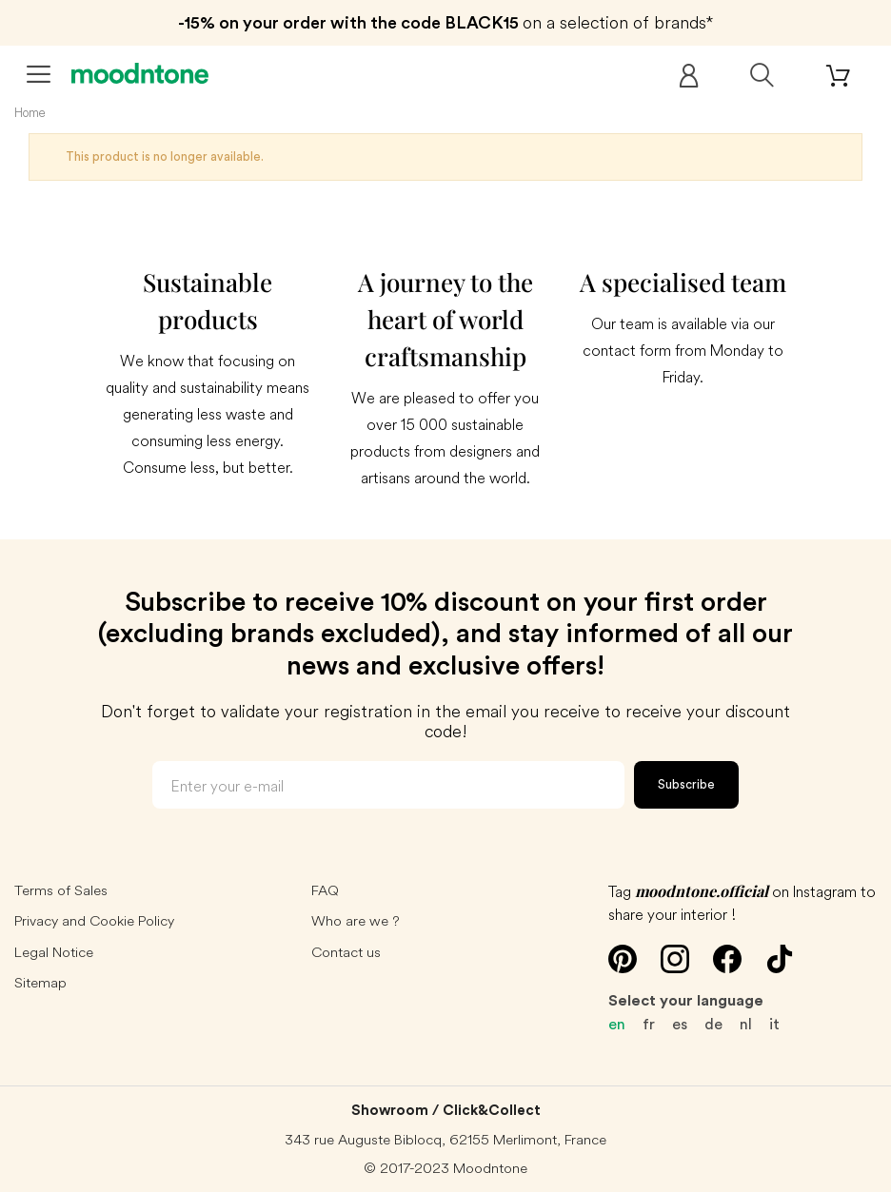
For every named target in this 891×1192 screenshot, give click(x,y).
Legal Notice (53, 952)
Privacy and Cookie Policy (94, 920)
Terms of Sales (61, 890)
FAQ (325, 890)
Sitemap (40, 982)
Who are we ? (355, 920)
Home (30, 112)
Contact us (346, 952)
